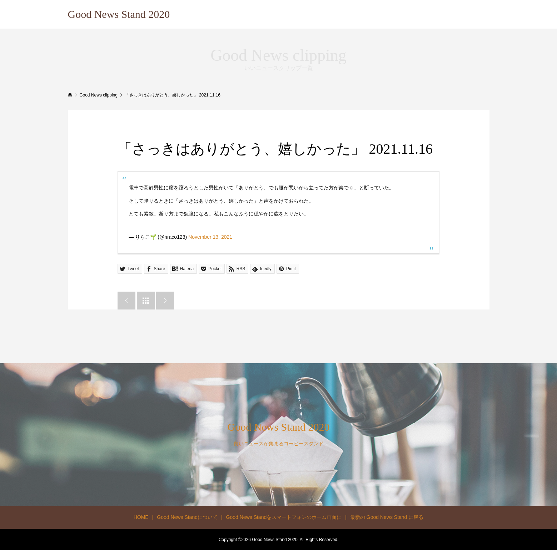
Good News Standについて (187, 517)
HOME (141, 517)
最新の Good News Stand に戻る (386, 517)
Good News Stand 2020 (119, 14)
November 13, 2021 (210, 237)
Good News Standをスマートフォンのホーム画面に (284, 517)
